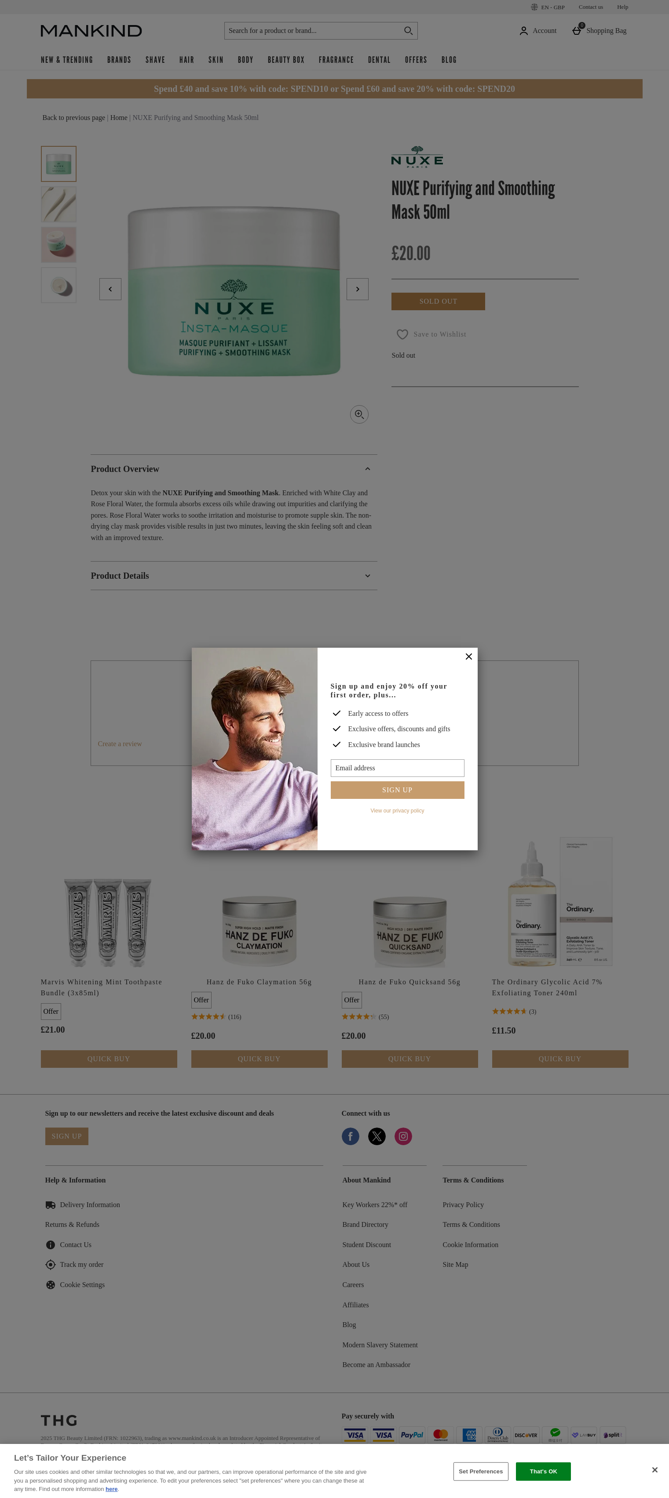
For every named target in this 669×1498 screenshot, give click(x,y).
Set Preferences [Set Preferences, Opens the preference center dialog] (481, 1471)
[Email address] (397, 768)
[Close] (469, 657)
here (111, 1489)
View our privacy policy (397, 811)
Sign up (397, 790)
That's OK (543, 1471)
